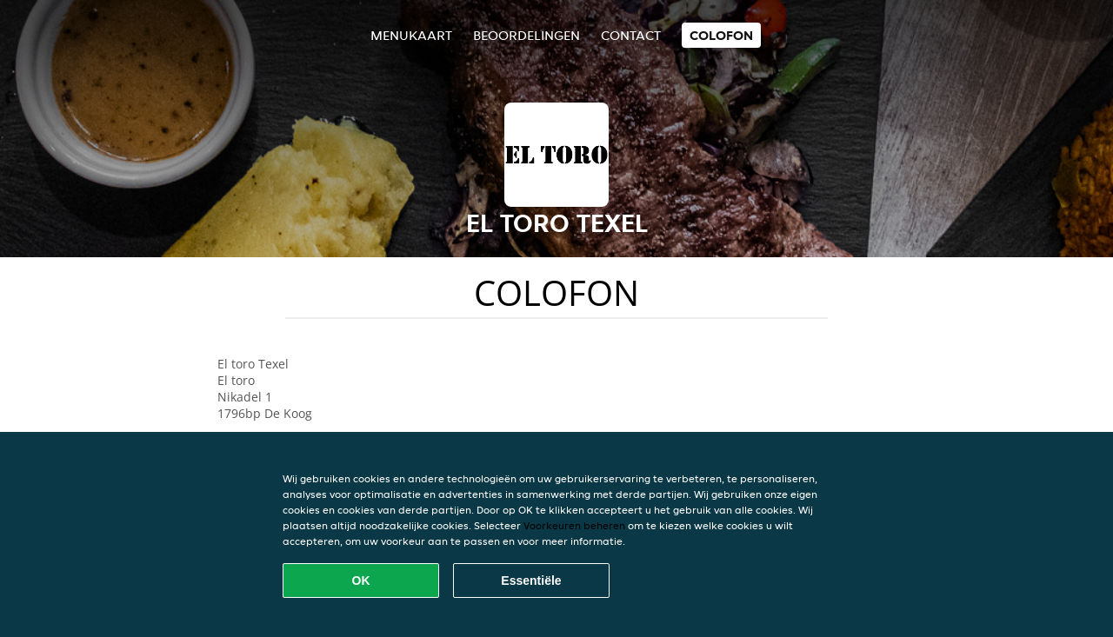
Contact (631, 35)
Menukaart (411, 35)
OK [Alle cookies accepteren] (361, 580)
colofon (721, 35)
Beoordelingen (526, 35)
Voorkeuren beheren (574, 525)
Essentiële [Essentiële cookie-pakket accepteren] (531, 580)
